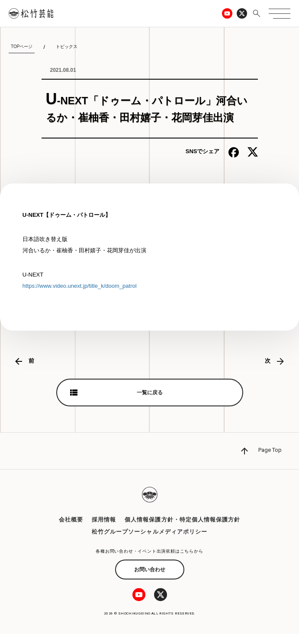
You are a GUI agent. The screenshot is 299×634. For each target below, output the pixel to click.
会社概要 (71, 519)
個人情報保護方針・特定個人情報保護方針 (182, 519)
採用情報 (104, 519)
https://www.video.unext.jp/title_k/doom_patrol (80, 286)
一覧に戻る (150, 392)
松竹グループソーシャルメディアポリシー (149, 531)
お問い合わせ (149, 569)
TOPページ (21, 46)
